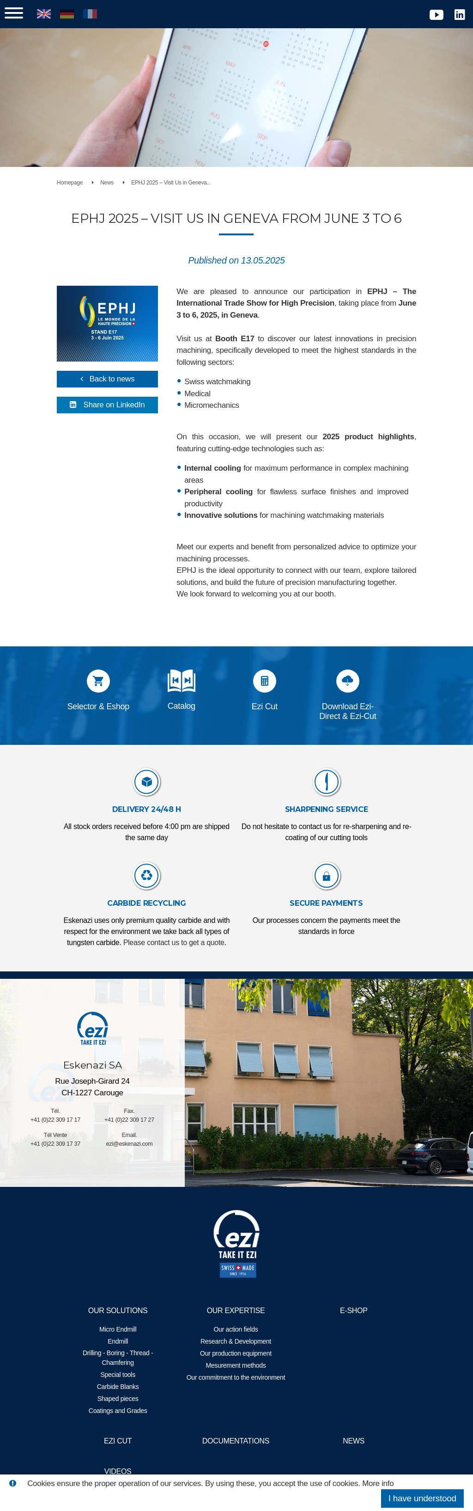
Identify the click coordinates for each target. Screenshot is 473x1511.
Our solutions (124, 1310)
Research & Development (235, 1341)
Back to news (118, 373)
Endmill (124, 1341)
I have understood (422, 1498)
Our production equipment (236, 1353)
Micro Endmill (124, 1329)
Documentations (235, 1441)
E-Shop (347, 1310)
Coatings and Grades (124, 1410)
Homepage (81, 182)
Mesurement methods (236, 1365)
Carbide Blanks (124, 1386)
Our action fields (236, 1329)
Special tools (124, 1374)
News (118, 182)
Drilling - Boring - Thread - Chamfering (124, 1357)
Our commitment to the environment (235, 1381)
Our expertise (236, 1310)
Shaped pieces (124, 1398)
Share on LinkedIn (120, 399)
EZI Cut (124, 1441)
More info (378, 1483)
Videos (124, 1471)
